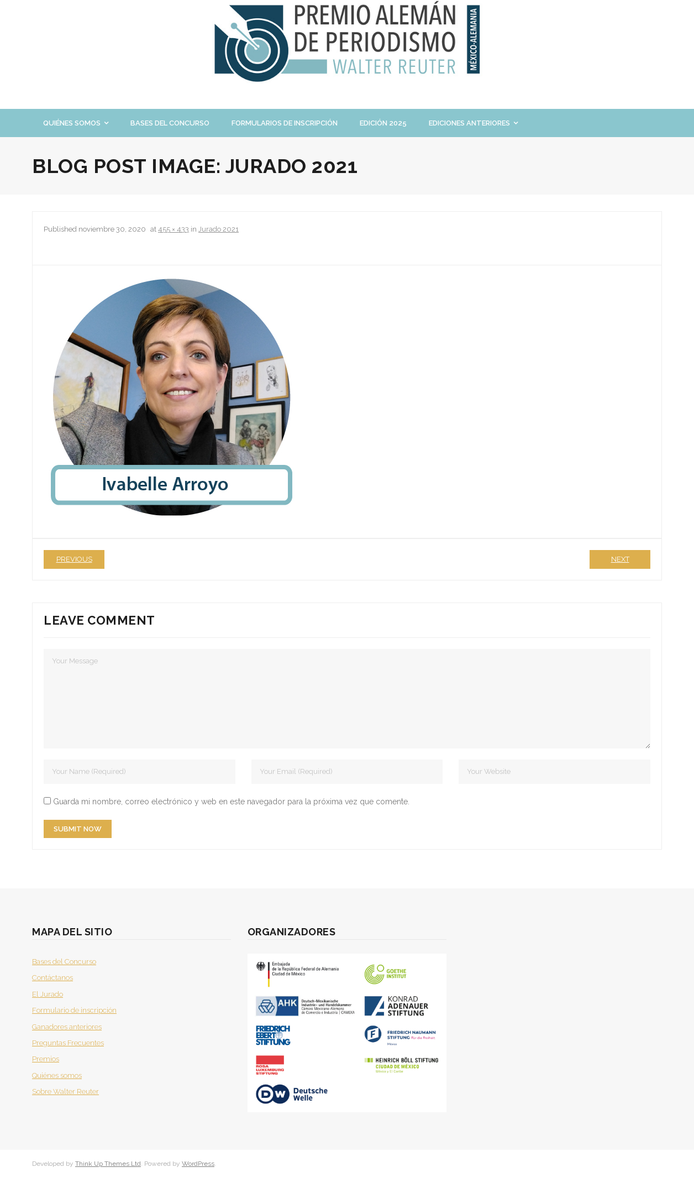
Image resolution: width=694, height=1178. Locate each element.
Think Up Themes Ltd (108, 1163)
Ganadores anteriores (67, 1027)
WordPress (198, 1163)
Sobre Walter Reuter (65, 1091)
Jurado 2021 (218, 229)
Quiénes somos (57, 1075)
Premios (45, 1059)
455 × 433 (173, 229)
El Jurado (47, 994)
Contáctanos (52, 977)
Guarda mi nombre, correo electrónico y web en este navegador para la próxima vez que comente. (231, 801)
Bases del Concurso (64, 961)
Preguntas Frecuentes (68, 1043)
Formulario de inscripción (74, 1010)
